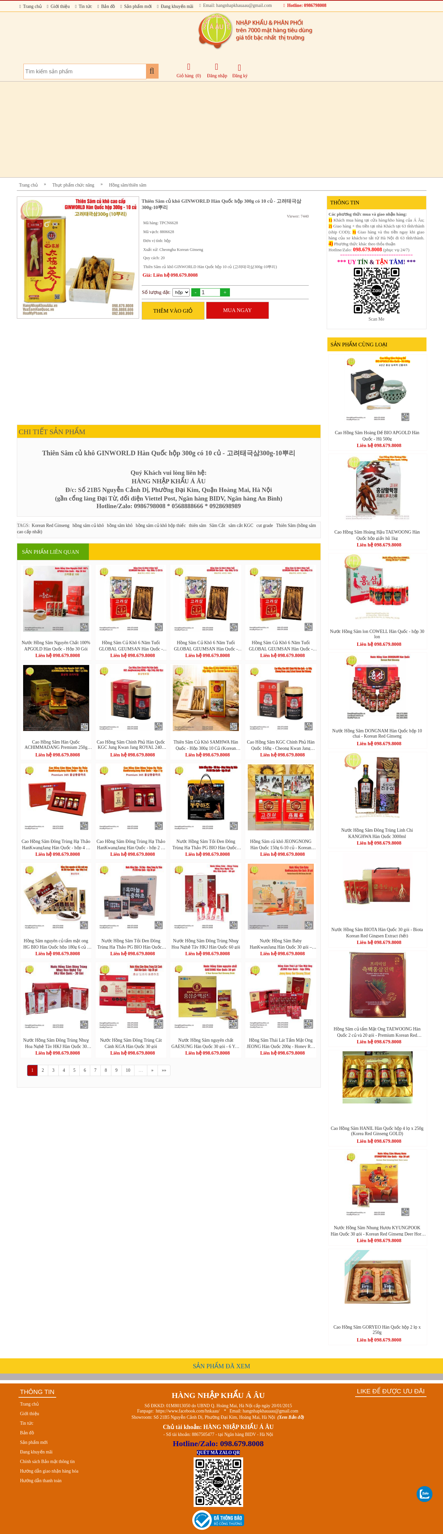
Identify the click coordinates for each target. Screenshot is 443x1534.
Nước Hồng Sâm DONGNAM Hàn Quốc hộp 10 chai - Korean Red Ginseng (377, 733)
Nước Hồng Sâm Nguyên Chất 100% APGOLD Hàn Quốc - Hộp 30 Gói (55, 645)
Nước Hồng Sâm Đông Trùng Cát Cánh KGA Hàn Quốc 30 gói (131, 1043)
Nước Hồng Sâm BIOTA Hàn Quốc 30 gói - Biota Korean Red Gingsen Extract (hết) (377, 932)
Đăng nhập (217, 70)
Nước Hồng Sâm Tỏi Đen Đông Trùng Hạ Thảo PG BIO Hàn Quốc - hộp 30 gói (206, 844)
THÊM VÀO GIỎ (173, 311)
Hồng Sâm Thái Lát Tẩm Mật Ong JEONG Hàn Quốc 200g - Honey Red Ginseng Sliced (281, 1043)
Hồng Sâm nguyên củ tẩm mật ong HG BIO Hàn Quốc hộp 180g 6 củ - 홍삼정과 (56, 943)
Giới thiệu (58, 6)
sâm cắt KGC (241, 525)
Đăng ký (239, 70)
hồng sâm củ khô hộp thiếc (161, 525)
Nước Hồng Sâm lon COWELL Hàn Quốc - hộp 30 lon (377, 634)
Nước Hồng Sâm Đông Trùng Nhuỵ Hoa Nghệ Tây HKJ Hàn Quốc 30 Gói (56, 1043)
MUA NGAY (237, 310)
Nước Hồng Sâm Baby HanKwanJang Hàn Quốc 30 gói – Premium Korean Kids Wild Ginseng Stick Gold (281, 943)
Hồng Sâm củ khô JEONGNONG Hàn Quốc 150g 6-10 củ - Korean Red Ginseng (281, 844)
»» (164, 1070)
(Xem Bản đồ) (290, 1417)
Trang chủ (30, 6)
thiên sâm (197, 525)
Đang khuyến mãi (175, 6)
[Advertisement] (215, 129)
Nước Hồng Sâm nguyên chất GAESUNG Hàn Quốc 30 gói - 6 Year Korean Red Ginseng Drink (205, 1043)
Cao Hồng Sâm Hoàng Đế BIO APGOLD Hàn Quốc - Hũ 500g (377, 435)
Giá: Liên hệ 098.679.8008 (170, 275)
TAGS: (23, 525)
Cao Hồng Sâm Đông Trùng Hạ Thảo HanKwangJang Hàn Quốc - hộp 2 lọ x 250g (130, 844)
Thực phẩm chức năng (73, 185)
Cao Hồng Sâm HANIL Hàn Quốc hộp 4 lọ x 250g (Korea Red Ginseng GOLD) (377, 1131)
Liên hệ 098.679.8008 (57, 655)
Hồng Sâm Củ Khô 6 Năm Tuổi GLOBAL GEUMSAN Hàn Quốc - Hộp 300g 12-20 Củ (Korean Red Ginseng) (131, 645)
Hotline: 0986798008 (304, 5)
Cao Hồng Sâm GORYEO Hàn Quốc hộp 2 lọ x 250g (377, 1330)
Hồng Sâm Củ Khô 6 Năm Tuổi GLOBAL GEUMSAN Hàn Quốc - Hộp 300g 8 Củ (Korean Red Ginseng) (281, 645)
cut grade (264, 525)
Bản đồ (106, 6)
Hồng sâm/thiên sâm (127, 185)
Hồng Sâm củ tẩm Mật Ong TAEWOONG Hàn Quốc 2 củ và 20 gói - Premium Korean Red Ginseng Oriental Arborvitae (377, 1032)
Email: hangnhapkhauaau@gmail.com (235, 5)
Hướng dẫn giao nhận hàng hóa (49, 1471)
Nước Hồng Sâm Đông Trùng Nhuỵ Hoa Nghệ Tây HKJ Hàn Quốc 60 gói (205, 943)
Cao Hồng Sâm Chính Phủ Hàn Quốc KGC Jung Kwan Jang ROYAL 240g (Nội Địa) (131, 745)
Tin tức (83, 6)
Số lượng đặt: (156, 292)
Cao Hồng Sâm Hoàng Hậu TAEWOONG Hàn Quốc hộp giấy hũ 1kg (377, 535)
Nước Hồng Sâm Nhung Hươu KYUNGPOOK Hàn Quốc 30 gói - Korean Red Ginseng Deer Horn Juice (377, 1230)
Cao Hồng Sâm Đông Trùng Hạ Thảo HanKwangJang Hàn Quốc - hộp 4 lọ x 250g (55, 844)
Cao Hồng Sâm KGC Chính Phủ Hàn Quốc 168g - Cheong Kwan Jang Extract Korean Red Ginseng (281, 745)
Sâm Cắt (217, 525)
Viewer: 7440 (298, 216)
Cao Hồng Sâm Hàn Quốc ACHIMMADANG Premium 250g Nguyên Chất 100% (55, 745)
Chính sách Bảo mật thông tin (47, 1461)
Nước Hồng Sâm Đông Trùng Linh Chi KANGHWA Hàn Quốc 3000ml (377, 833)
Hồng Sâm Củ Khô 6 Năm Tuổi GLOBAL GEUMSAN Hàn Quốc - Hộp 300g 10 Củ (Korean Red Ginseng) (206, 645)
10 (128, 1070)
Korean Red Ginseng (50, 525)
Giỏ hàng (185, 75)
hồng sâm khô (119, 525)
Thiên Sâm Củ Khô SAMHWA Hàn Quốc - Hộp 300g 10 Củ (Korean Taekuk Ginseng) (205, 745)
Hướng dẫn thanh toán (41, 1480)
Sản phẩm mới (136, 6)
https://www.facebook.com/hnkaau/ (187, 1411)
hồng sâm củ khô (88, 525)
